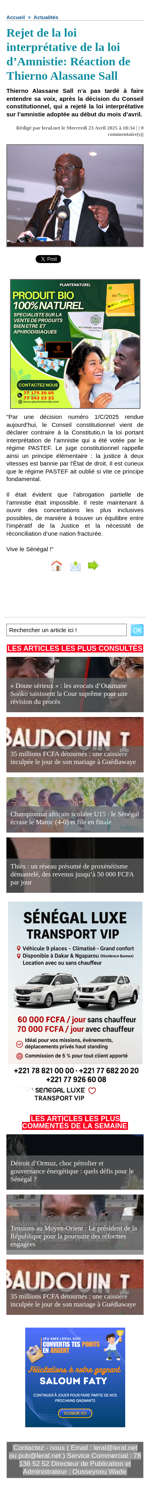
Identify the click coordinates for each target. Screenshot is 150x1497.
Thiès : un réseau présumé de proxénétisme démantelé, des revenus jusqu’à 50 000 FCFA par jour (72, 874)
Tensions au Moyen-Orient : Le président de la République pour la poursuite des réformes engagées (73, 1236)
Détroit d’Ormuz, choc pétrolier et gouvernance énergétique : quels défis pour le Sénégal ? (72, 1171)
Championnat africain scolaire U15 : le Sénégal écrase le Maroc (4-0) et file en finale (74, 818)
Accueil (15, 17)
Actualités (46, 17)
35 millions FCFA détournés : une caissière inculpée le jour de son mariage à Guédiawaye (73, 758)
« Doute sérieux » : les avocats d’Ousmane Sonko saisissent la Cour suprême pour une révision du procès (69, 693)
